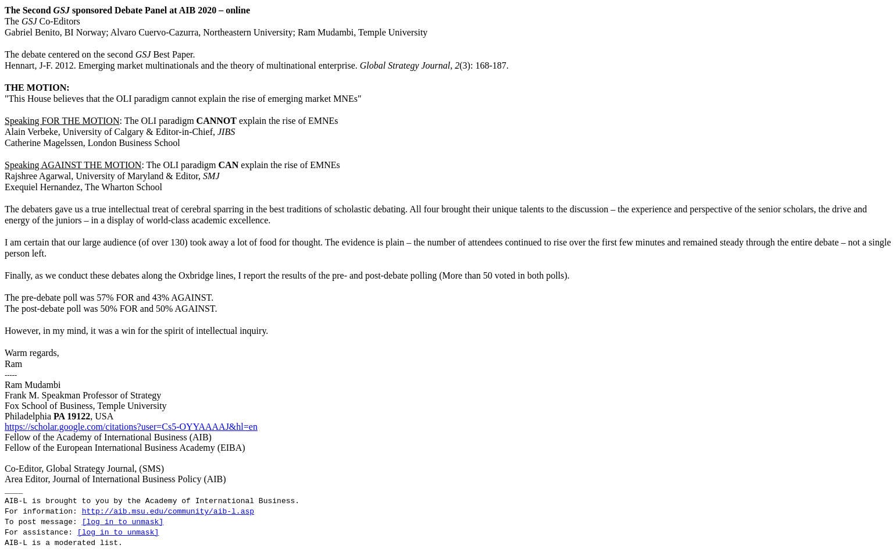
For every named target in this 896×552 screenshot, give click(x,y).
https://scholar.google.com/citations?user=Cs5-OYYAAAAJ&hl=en (131, 427)
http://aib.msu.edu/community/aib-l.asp (168, 511)
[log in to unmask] (122, 522)
